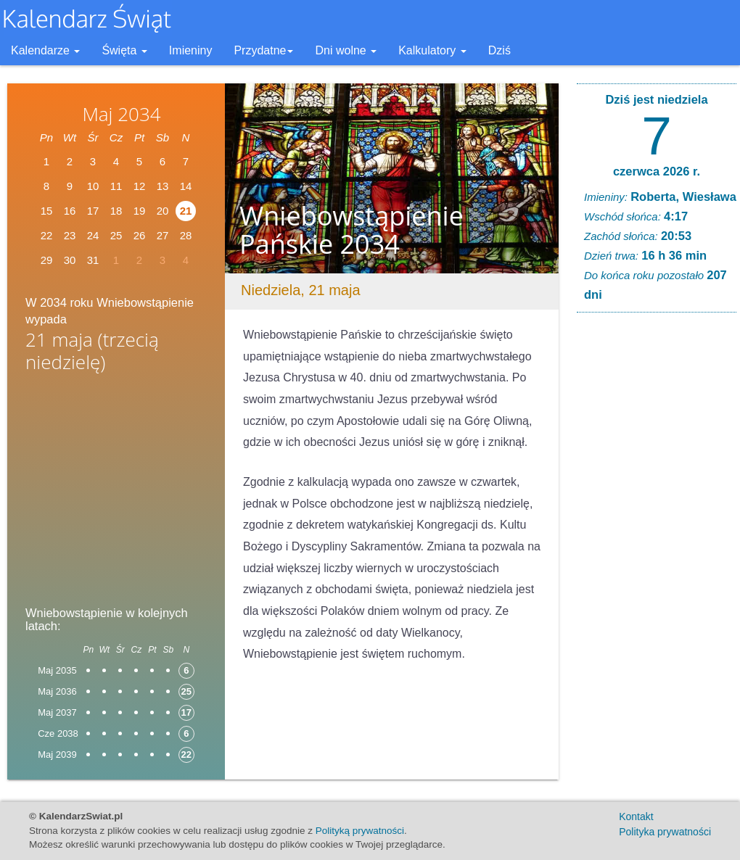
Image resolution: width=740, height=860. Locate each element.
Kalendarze (45, 50)
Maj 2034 (121, 113)
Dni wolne (346, 50)
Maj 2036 (57, 691)
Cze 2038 (58, 733)
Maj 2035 (57, 670)
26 (139, 235)
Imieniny (191, 50)
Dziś (499, 50)
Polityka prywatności (665, 832)
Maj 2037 (57, 712)
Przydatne (263, 50)
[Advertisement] (116, 493)
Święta (124, 50)
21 (186, 210)
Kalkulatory (432, 50)
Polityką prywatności (360, 830)
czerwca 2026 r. (656, 171)
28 (186, 235)
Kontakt (636, 816)
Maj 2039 (57, 754)
